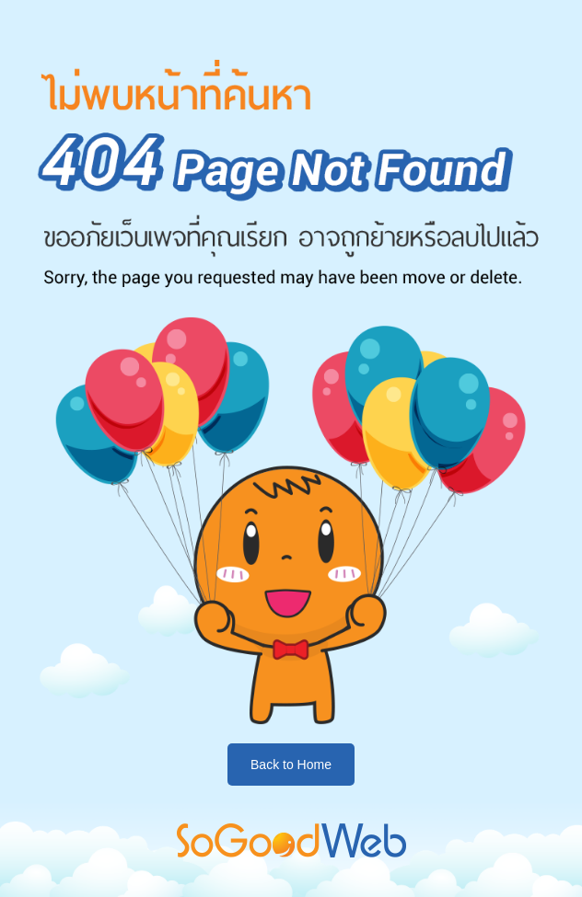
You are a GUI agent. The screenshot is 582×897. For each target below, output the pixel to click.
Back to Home (291, 764)
